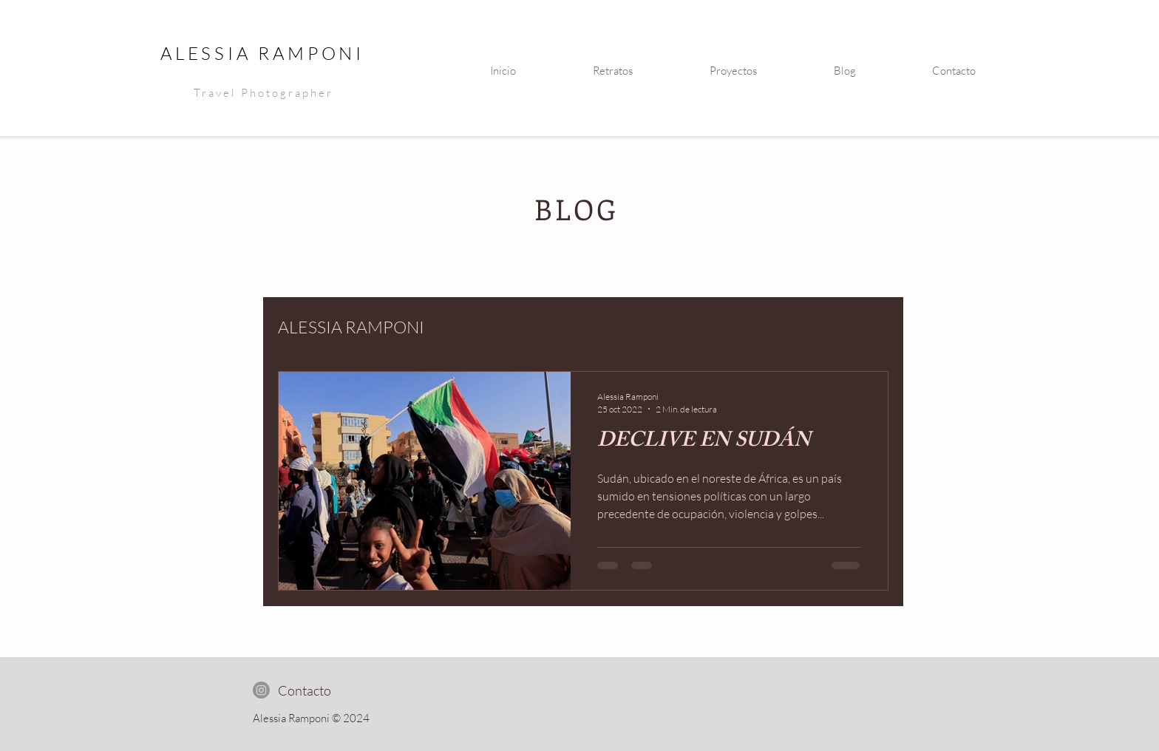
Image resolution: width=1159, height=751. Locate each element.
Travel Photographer (263, 93)
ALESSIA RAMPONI (262, 53)
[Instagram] (261, 690)
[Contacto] (304, 690)
